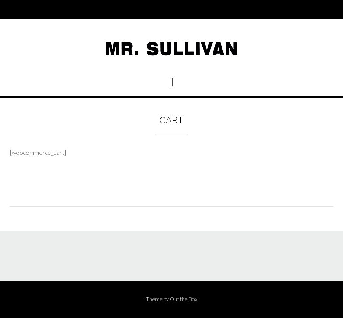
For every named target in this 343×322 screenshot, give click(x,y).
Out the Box (183, 299)
